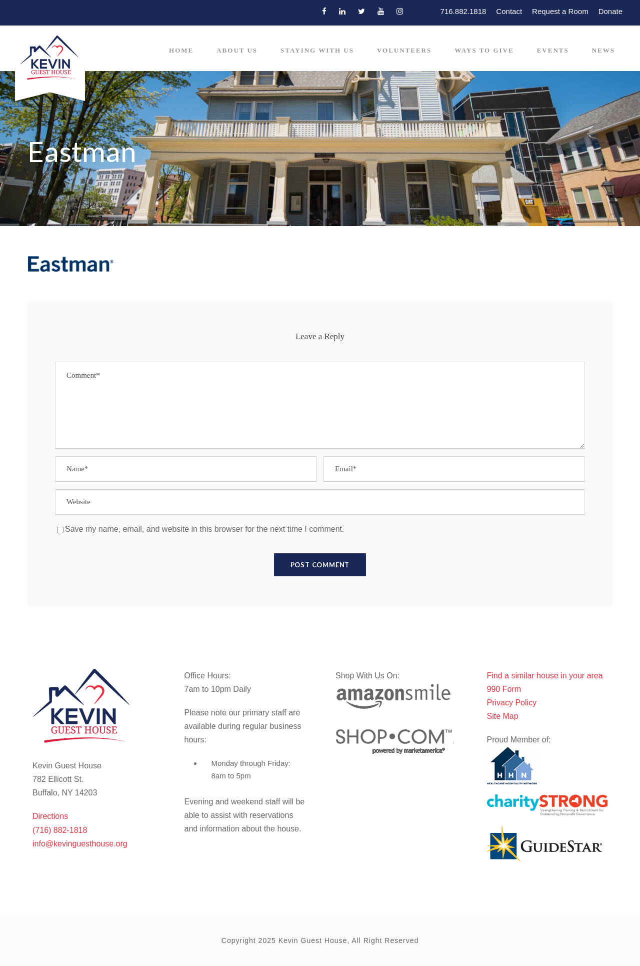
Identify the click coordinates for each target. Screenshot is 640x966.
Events (553, 50)
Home (181, 50)
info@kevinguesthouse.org (80, 843)
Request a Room (560, 11)
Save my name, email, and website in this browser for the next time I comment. (204, 529)
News (603, 50)
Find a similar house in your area (545, 675)
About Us (237, 50)
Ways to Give (484, 50)
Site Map (502, 716)
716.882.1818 (463, 11)
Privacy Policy (512, 702)
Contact (509, 11)
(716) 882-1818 (59, 830)
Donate (610, 11)
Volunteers (404, 50)
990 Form (504, 689)
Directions (50, 816)
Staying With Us (317, 50)
